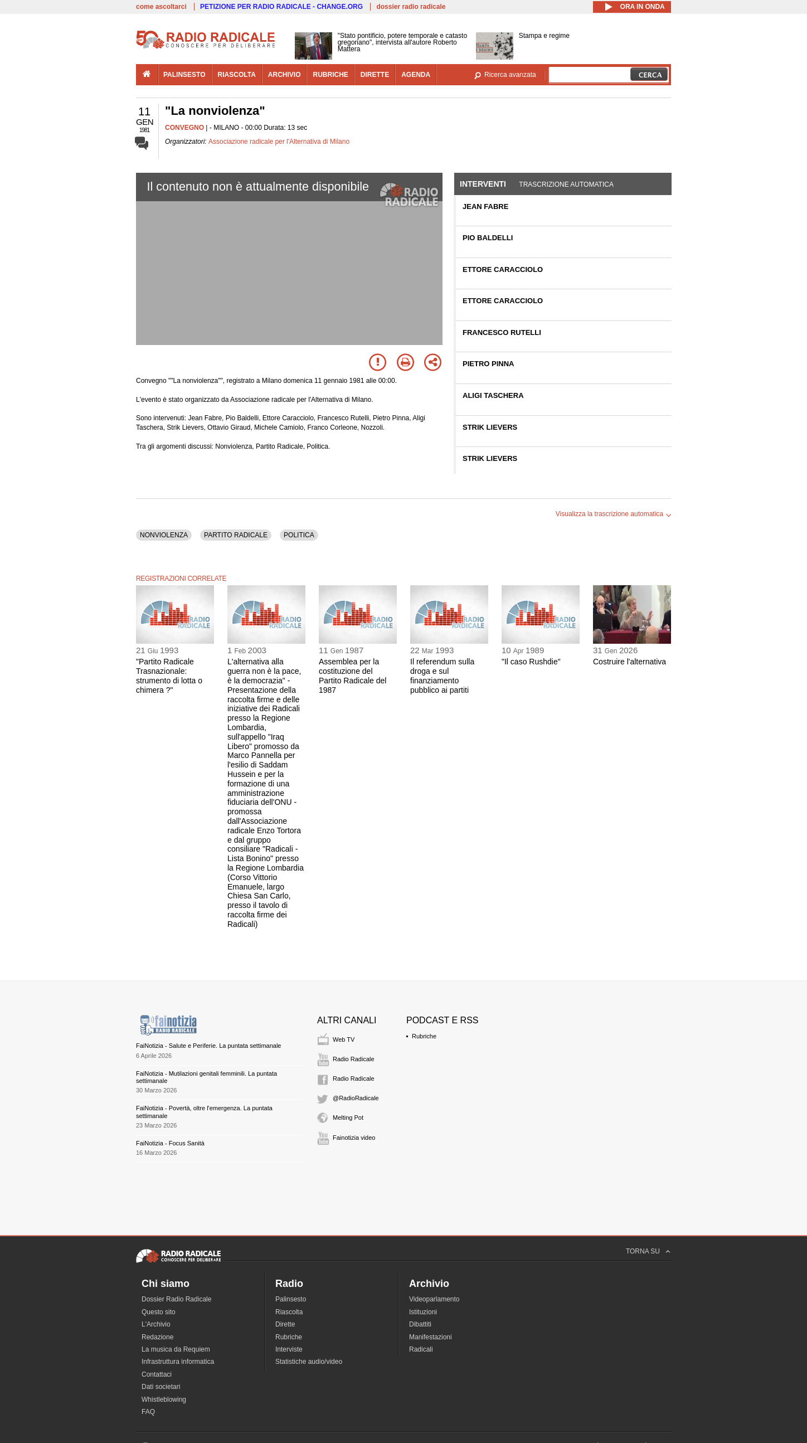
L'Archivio (156, 1324)
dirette (375, 75)
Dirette (285, 1324)
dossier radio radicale (410, 7)
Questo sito (159, 1312)
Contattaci (157, 1374)
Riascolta (289, 1312)
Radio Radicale (354, 1059)
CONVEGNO (184, 128)
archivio (284, 75)
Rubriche (424, 1036)
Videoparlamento (434, 1299)
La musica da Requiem (176, 1349)
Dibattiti (420, 1324)
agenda (415, 75)
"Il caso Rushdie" (531, 661)
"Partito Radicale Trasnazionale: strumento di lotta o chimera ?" (169, 675)
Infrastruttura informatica (178, 1362)
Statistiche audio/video (308, 1362)
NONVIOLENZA (164, 535)
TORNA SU (643, 1251)
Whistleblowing (164, 1399)
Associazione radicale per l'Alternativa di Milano (278, 141)
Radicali (421, 1349)
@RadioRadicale (356, 1098)
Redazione (157, 1337)
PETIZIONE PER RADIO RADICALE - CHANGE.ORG (281, 7)
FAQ (148, 1412)
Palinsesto (290, 1299)
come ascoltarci (161, 7)
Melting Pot (348, 1117)
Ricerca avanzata (510, 75)
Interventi (483, 183)
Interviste (289, 1349)
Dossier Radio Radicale (176, 1299)
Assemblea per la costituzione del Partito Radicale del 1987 (352, 675)
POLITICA (299, 535)
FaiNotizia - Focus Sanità (170, 1143)
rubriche (330, 75)
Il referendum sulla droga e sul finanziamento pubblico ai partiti (442, 675)
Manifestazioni (430, 1337)
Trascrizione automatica (566, 184)
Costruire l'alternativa (629, 661)
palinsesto (184, 75)
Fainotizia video (354, 1137)
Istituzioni (423, 1312)
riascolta (237, 75)
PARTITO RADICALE (236, 535)
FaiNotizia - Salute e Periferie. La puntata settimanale (208, 1045)
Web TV (343, 1039)
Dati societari (161, 1387)
